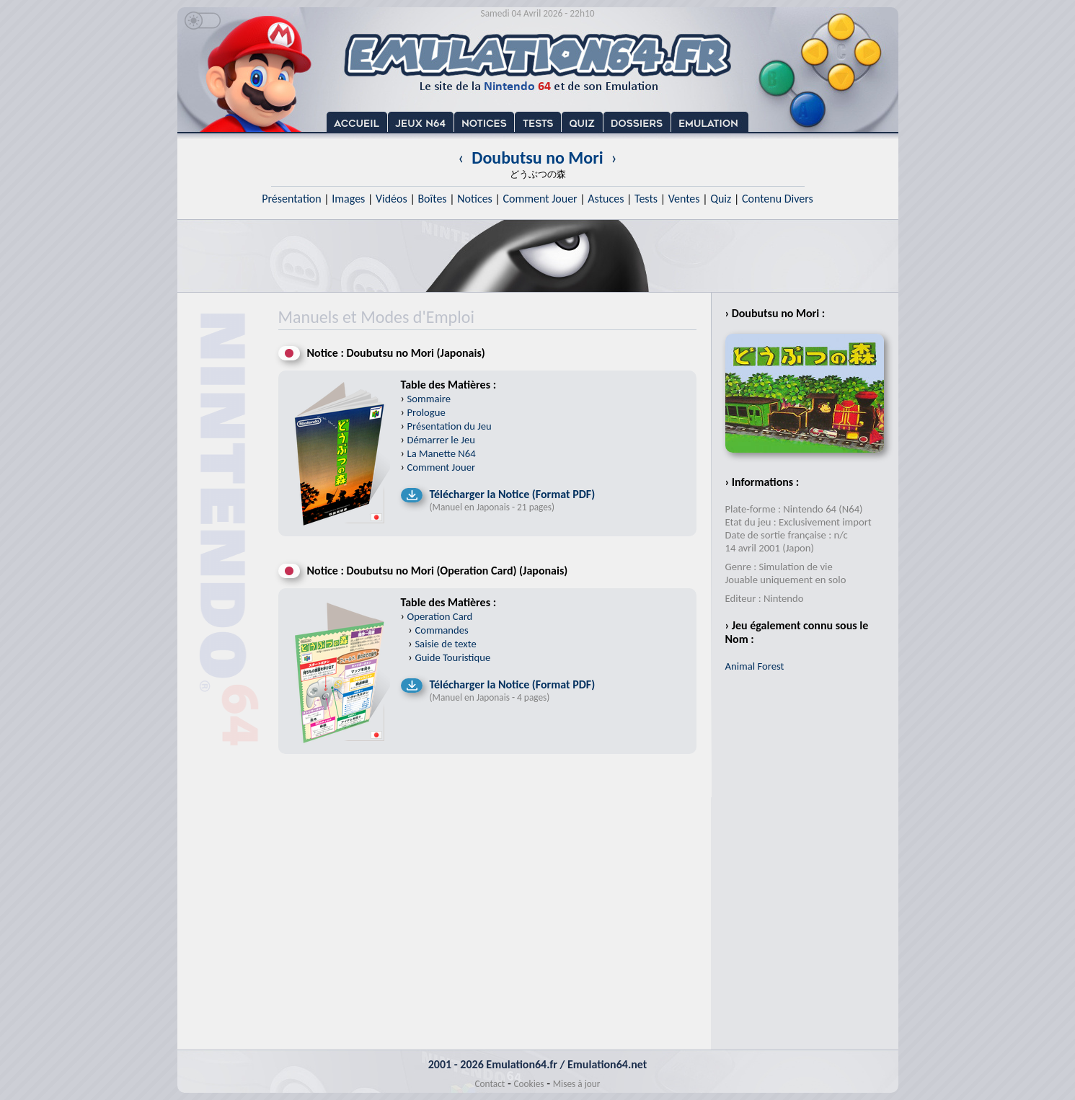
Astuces (606, 198)
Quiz (720, 198)
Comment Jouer (540, 198)
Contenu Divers (777, 198)
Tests (646, 198)
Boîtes (431, 198)
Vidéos (391, 198)
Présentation (292, 198)
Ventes (684, 198)
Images (348, 198)
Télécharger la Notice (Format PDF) (513, 494)
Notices (474, 198)
